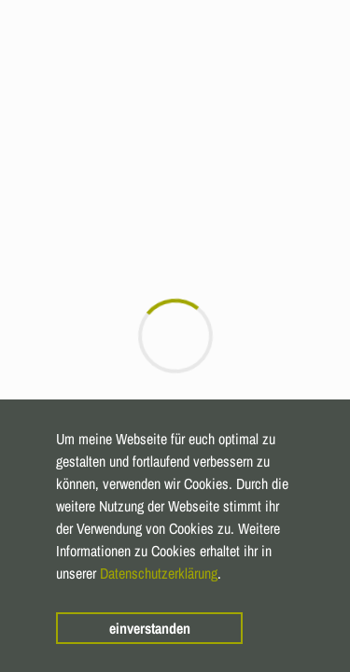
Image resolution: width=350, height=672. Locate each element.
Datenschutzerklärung (158, 573)
